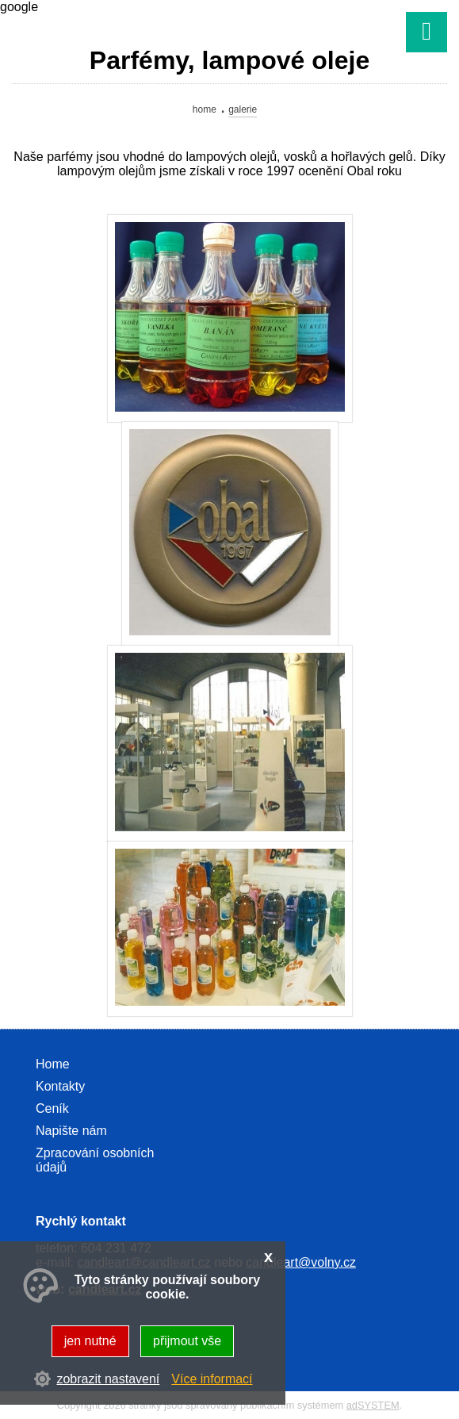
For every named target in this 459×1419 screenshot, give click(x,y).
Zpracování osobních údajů (95, 1160)
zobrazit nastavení (107, 1379)
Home (204, 109)
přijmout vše (187, 1341)
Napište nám (71, 1130)
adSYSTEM (373, 1405)
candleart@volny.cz (301, 1262)
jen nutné (90, 1341)
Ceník (52, 1108)
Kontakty (60, 1086)
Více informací (211, 1379)
